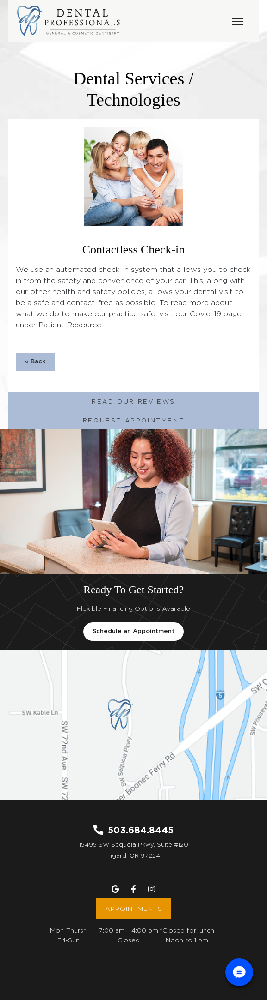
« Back (35, 362)
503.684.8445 (141, 830)
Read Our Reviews (133, 401)
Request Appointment (133, 420)
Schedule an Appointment (133, 631)
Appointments (133, 908)
